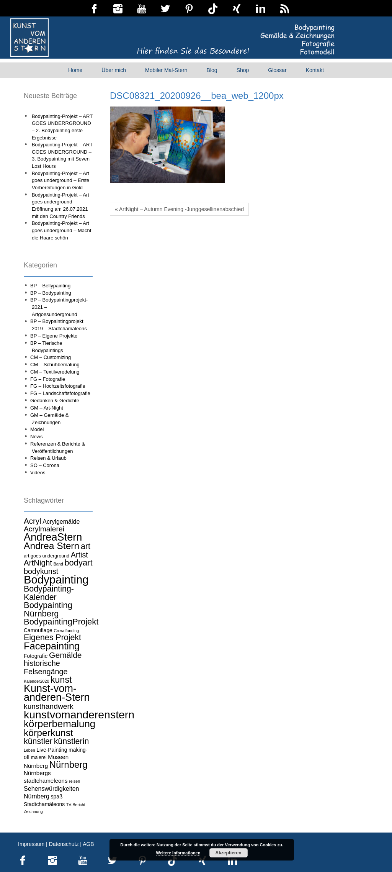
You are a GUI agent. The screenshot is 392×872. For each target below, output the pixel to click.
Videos (38, 472)
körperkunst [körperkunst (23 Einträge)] (48, 733)
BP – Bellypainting (50, 285)
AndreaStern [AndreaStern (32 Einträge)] (53, 537)
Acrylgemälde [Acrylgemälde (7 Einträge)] (61, 521)
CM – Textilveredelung (54, 372)
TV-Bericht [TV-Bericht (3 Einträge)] (75, 804)
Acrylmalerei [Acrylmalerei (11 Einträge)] (44, 529)
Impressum (31, 844)
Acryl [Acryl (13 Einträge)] (32, 520)
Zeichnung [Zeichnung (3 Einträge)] (33, 811)
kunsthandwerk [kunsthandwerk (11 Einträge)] (49, 706)
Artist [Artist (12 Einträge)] (79, 555)
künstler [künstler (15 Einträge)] (38, 741)
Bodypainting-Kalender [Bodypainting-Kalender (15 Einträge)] (49, 593)
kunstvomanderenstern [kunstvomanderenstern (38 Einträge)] (79, 714)
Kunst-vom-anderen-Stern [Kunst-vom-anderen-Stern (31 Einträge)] (57, 693)
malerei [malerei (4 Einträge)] (39, 757)
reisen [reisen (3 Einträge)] (74, 781)
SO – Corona (44, 465)
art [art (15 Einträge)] (85, 546)
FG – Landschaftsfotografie (60, 393)
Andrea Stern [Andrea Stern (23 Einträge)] (51, 546)
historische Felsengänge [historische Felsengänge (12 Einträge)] (46, 667)
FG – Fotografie (47, 379)
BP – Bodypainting (50, 293)
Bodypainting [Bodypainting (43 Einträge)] (56, 579)
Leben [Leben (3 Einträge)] (29, 750)
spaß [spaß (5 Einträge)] (57, 796)
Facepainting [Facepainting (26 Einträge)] (52, 646)
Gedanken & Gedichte (54, 400)
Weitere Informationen (178, 853)
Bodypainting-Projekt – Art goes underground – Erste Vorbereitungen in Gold (61, 180)
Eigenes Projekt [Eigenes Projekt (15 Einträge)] (52, 637)
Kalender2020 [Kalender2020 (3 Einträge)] (36, 681)
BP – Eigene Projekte (53, 336)
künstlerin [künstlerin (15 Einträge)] (71, 741)
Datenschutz (64, 844)
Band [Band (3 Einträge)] (58, 564)
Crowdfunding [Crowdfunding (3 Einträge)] (66, 630)
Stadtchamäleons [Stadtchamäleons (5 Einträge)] (44, 804)
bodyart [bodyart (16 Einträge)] (78, 562)
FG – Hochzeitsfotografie (57, 386)
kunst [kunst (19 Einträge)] (61, 680)
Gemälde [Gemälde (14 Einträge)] (65, 655)
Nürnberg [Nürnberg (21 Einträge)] (68, 764)
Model (37, 429)
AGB (88, 844)
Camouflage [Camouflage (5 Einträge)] (38, 630)
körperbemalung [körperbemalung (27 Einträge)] (59, 723)
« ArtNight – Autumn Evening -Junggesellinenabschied (179, 209)
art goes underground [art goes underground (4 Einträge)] (46, 556)
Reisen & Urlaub (48, 458)
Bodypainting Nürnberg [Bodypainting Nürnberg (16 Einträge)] (48, 609)
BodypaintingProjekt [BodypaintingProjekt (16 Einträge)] (61, 621)
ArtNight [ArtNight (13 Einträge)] (38, 562)
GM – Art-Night (46, 408)
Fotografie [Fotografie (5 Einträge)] (35, 656)
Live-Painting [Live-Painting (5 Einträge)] (51, 750)
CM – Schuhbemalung (55, 364)
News (36, 436)
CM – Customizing (50, 357)
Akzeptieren (228, 853)
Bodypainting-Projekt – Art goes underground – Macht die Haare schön (61, 230)
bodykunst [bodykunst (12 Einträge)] (41, 571)
